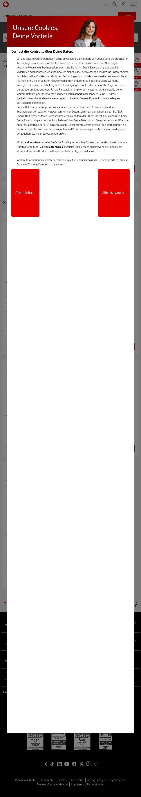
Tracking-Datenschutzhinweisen (46, 164)
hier (117, 67)
